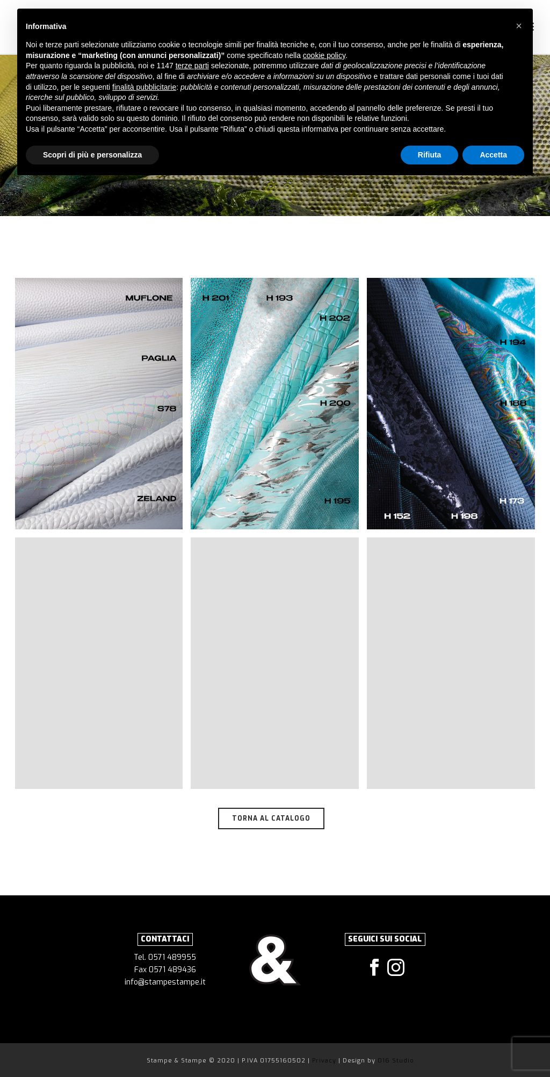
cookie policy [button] (324, 55)
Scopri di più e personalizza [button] (92, 154)
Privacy (325, 1061)
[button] (518, 25)
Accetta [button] (493, 154)
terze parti (192, 65)
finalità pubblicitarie (144, 87)
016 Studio (396, 1061)
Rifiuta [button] (430, 154)
